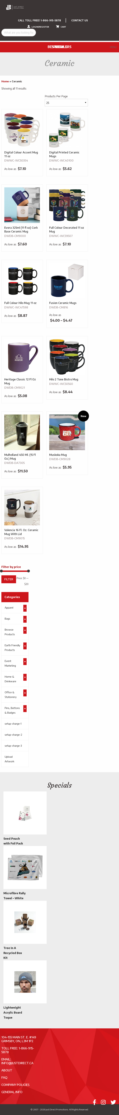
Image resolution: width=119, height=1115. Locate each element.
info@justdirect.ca (17, 1063)
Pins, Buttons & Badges (12, 710)
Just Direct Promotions (57, 1109)
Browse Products (10, 632)
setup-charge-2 (13, 734)
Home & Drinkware (10, 679)
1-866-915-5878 (51, 20)
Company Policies (15, 1085)
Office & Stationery (11, 694)
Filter (8, 579)
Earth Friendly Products (12, 647)
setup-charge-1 (13, 723)
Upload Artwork (9, 759)
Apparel (9, 607)
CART (61, 26)
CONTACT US (79, 20)
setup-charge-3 (13, 745)
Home (5, 81)
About (6, 1070)
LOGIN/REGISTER (38, 26)
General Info (11, 1092)
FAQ (4, 1077)
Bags (7, 618)
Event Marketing (10, 663)
